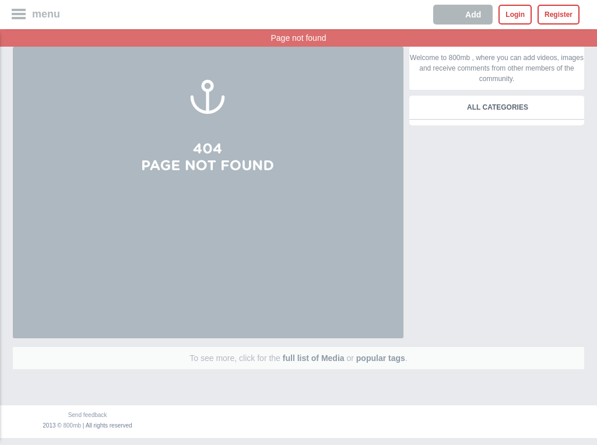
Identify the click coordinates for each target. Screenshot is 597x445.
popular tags (380, 358)
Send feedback (87, 415)
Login (515, 14)
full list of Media (314, 358)
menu (46, 14)
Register (559, 14)
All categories (497, 107)
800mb (72, 425)
